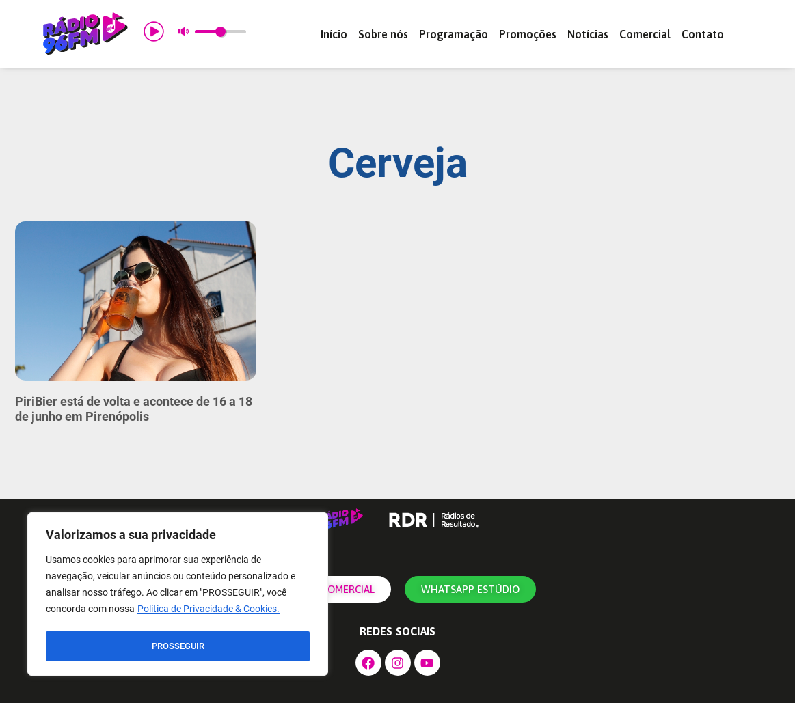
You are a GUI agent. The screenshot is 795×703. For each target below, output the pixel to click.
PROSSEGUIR (177, 646)
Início (334, 34)
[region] (177, 596)
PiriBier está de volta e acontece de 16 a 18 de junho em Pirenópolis (133, 409)
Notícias (587, 34)
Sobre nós (383, 34)
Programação (453, 34)
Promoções (527, 34)
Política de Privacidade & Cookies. (208, 612)
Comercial (645, 34)
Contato (703, 34)
